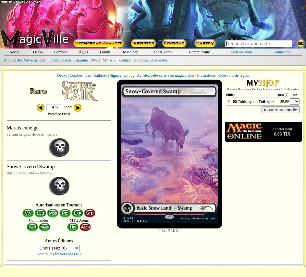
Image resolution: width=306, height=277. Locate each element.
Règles (82, 52)
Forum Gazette (60, 60)
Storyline (141, 60)
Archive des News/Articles (24, 60)
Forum (105, 52)
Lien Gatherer (96, 75)
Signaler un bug (122, 75)
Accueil (15, 52)
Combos (60, 52)
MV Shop (130, 52)
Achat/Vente (162, 52)
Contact (125, 60)
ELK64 (173, 230)
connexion (283, 52)
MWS (95, 60)
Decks (38, 52)
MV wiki (109, 60)
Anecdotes (159, 60)
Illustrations (206, 75)
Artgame (81, 60)
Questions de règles (233, 75)
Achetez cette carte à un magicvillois (165, 75)
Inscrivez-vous (240, 52)
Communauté (199, 52)
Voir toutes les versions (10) (58, 254)
